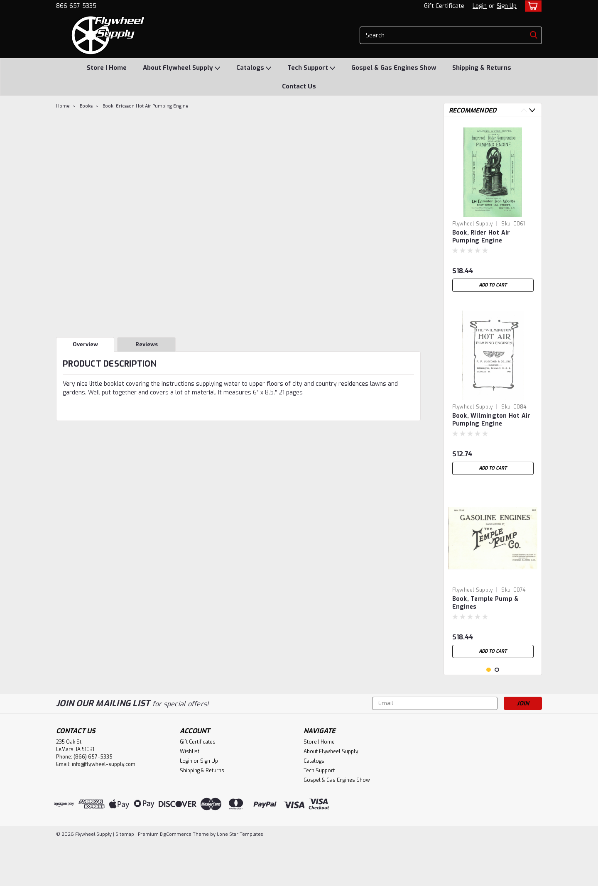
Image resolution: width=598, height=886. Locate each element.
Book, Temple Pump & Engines (485, 603)
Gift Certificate (444, 6)
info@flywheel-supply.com (103, 808)
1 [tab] (488, 713)
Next (532, 110)
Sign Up (507, 6)
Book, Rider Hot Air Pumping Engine (481, 237)
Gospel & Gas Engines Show (393, 68)
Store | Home (107, 68)
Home (63, 106)
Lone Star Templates (240, 878)
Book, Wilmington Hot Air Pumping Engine (491, 420)
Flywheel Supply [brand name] (472, 223)
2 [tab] (497, 713)
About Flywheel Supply (181, 68)
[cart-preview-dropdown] (531, 6)
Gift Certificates (198, 785)
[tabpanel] (493, 209)
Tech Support (311, 68)
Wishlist (189, 795)
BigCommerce (175, 878)
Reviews (146, 344)
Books (86, 106)
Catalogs (253, 68)
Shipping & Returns (481, 68)
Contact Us (299, 86)
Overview (85, 344)
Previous (524, 110)
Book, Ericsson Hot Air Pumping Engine (146, 106)
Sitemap (124, 878)
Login (480, 6)
